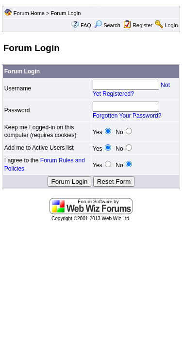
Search (107, 25)
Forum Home (29, 13)
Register (142, 25)
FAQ (86, 25)
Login (171, 25)
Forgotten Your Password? (127, 115)
